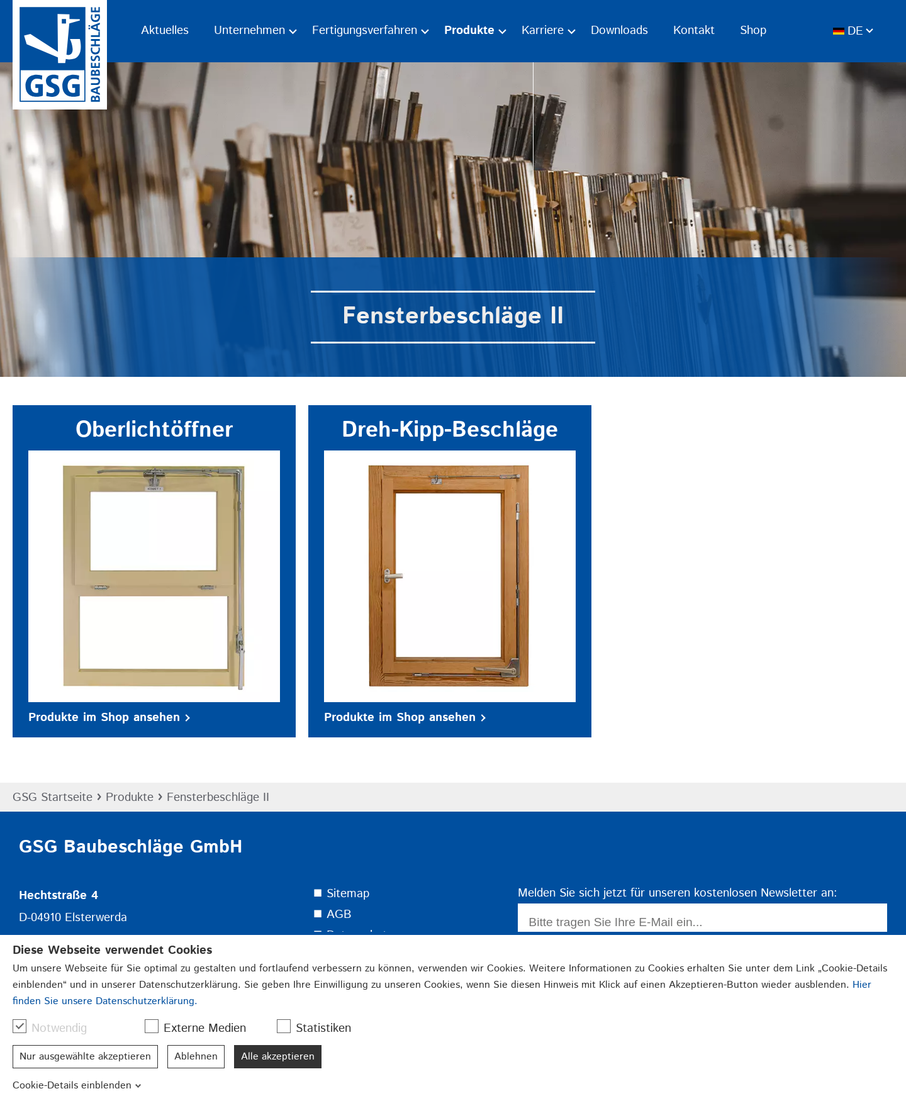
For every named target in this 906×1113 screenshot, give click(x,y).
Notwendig (56, 1028)
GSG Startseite (52, 797)
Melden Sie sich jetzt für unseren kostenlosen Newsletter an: (677, 893)
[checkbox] (19, 1026)
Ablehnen (196, 1056)
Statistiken (320, 1028)
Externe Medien (202, 1028)
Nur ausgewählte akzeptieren (85, 1056)
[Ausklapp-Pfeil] (292, 31)
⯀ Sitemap (341, 893)
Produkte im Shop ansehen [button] (109, 717)
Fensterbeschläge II (218, 797)
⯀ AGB (332, 914)
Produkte (130, 797)
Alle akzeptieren (278, 1056)
